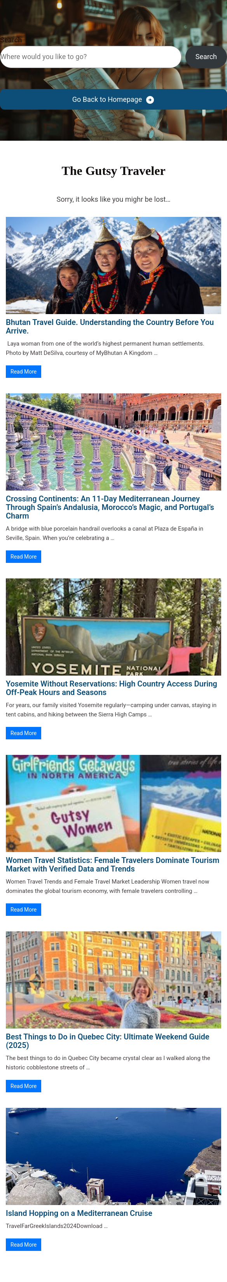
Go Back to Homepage (107, 99)
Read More (23, 372)
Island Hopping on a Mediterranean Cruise (79, 1213)
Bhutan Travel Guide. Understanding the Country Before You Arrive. (110, 326)
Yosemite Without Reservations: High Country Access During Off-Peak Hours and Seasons (111, 688)
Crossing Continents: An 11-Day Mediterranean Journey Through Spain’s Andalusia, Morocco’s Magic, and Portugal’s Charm (110, 507)
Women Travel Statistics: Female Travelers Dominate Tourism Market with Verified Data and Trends (112, 864)
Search (11, 40)
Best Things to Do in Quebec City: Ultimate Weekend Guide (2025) (107, 1041)
